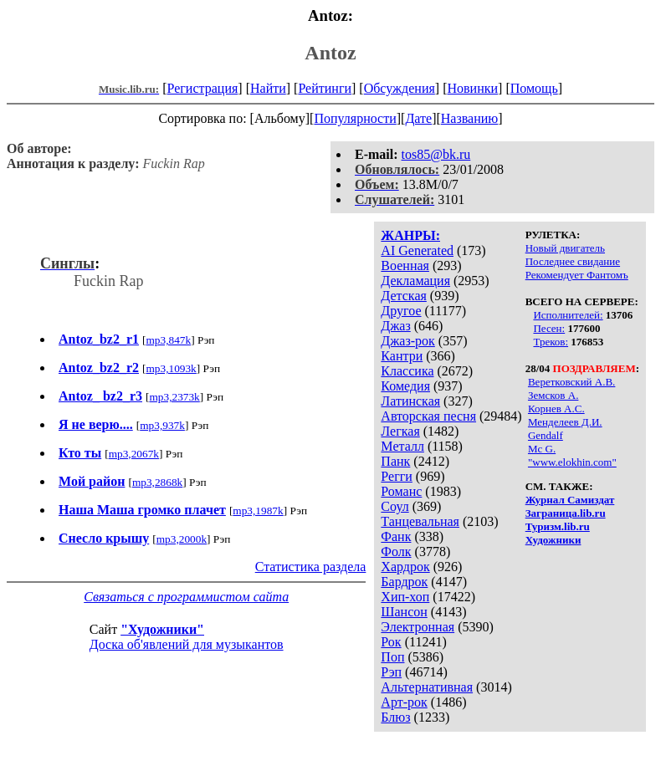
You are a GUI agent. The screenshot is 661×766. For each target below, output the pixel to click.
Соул (394, 506)
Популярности (355, 118)
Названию (470, 118)
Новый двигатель (565, 248)
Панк (395, 461)
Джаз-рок (408, 341)
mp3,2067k (134, 453)
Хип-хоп (405, 597)
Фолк (396, 551)
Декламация (415, 280)
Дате (418, 118)
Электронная (417, 627)
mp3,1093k (171, 368)
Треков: (550, 341)
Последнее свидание (572, 261)
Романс (401, 491)
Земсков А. (553, 395)
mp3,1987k (258, 510)
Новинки (472, 88)
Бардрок (404, 581)
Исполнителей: (567, 315)
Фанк (396, 536)
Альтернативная (427, 687)
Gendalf (545, 435)
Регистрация (202, 88)
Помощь (534, 88)
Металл (402, 446)
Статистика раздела (310, 566)
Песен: (549, 328)
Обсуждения (399, 88)
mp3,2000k (181, 539)
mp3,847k (168, 340)
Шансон (404, 612)
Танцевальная (420, 521)
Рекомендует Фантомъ (576, 274)
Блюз (395, 717)
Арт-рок (404, 702)
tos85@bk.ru (436, 154)
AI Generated (417, 250)
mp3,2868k (157, 482)
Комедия (405, 386)
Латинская (410, 401)
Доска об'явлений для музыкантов (187, 644)
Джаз (395, 326)
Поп (392, 657)
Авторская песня (428, 416)
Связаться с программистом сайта (186, 597)
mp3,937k (162, 425)
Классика (407, 371)
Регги (396, 476)
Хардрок (405, 566)
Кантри (402, 356)
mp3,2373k (174, 397)
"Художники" (162, 629)
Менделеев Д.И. (565, 422)
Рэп (391, 672)
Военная (405, 265)
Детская (404, 296)
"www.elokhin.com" (572, 462)
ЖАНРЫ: (410, 235)
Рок (391, 642)
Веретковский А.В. (571, 381)
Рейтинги (324, 88)
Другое (401, 311)
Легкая (400, 431)
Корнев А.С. (556, 408)
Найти (268, 88)
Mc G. (542, 448)
